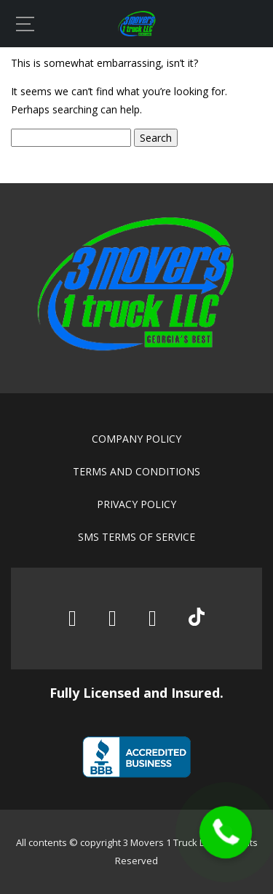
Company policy (136, 439)
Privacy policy (136, 504)
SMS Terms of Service (136, 537)
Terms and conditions (136, 471)
